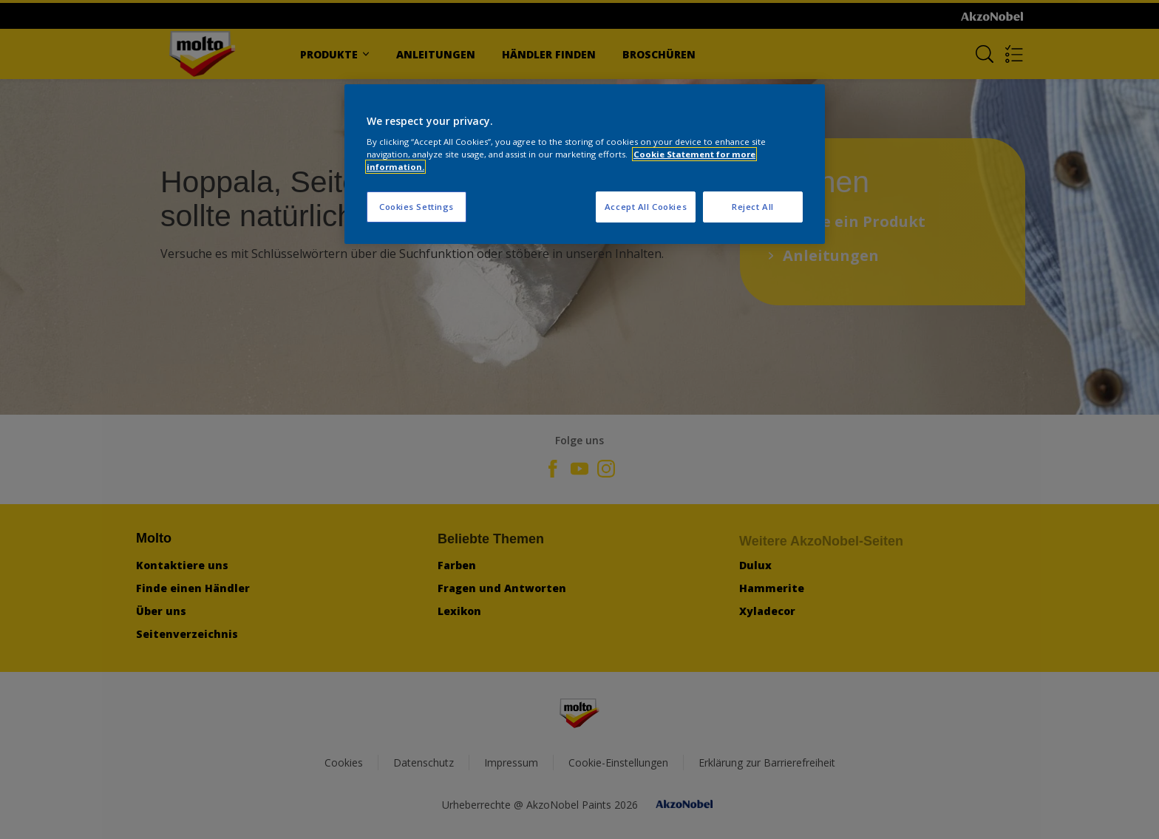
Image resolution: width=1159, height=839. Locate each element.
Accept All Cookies (646, 206)
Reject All (753, 206)
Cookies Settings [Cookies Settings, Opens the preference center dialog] (416, 206)
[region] (584, 164)
